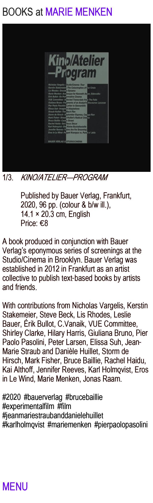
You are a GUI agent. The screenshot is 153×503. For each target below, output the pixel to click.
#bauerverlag (43, 397)
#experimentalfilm (28, 406)
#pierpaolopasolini (121, 425)
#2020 (11, 397)
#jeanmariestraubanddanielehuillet (52, 415)
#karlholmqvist (23, 425)
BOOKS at (22, 11)
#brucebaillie (84, 397)
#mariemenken (69, 425)
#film (64, 406)
